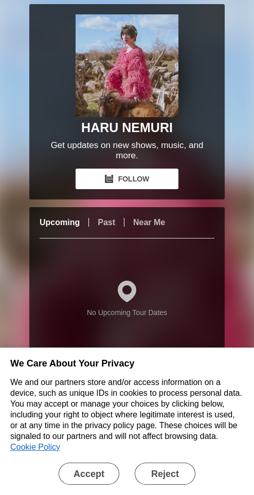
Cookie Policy (35, 447)
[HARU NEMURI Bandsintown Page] (127, 65)
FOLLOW (127, 179)
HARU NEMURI (127, 127)
